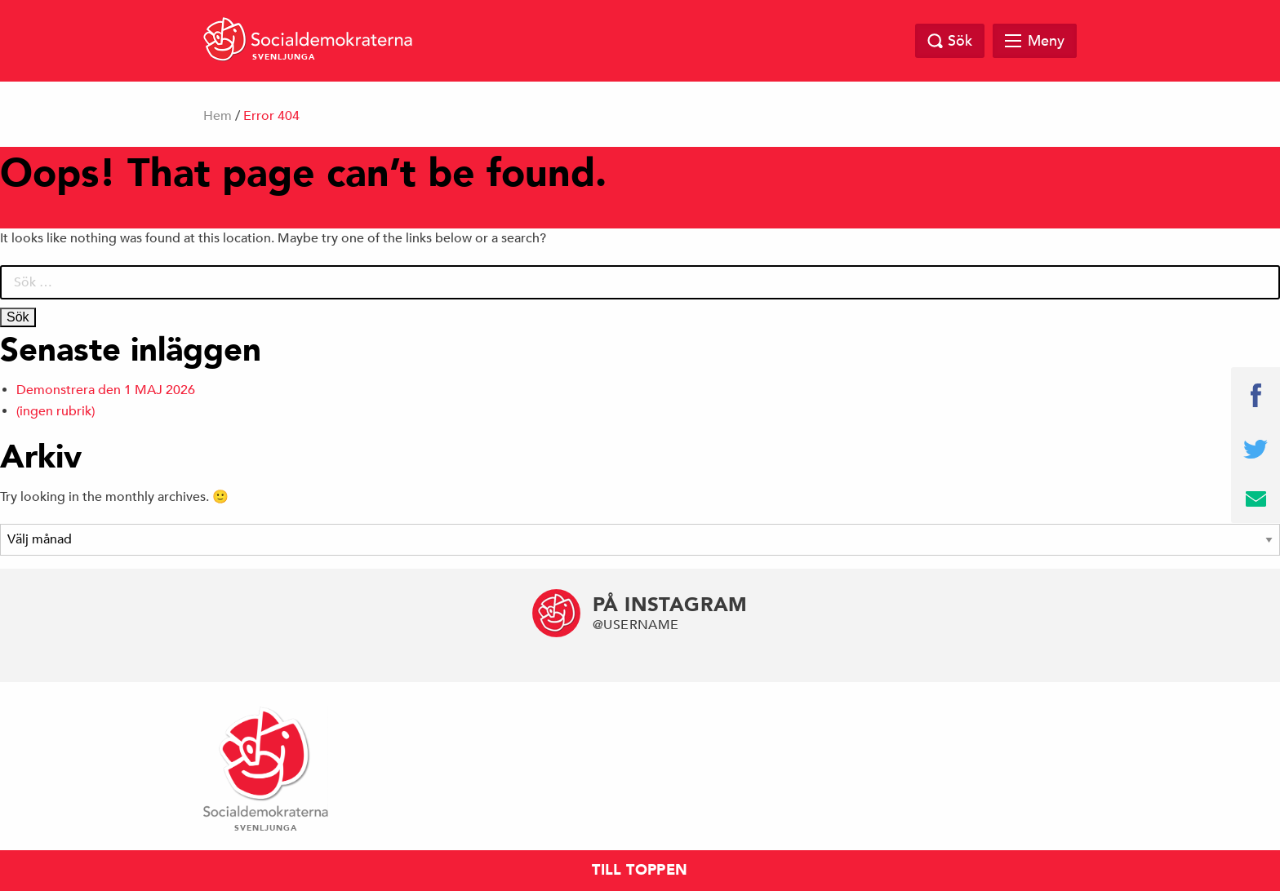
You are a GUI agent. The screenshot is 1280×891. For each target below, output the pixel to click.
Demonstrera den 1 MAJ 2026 (105, 390)
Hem (217, 116)
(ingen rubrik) (55, 411)
